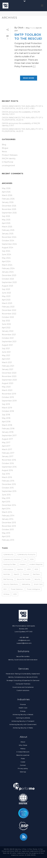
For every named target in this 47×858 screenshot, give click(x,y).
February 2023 (8, 307)
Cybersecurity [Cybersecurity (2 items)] (8, 554)
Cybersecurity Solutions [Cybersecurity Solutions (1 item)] (11, 559)
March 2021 (7, 362)
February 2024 (8, 268)
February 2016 (8, 481)
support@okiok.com (24, 643)
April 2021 (6, 359)
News (4, 151)
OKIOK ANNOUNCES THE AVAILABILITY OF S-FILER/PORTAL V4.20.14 (22, 118)
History (22, 748)
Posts (23, 758)
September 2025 (9, 213)
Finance (23, 704)
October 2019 (8, 397)
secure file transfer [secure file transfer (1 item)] (24, 579)
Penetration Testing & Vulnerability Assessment (23, 674)
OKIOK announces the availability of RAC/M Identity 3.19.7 (21, 124)
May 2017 (6, 442)
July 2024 (6, 251)
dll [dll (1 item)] (25, 559)
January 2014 (7, 519)
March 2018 (7, 425)
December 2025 (9, 206)
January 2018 (7, 432)
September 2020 (9, 380)
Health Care (23, 708)
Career (23, 762)
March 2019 (7, 408)
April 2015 (6, 502)
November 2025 (9, 209)
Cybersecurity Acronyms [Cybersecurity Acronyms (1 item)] (26, 554)
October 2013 (8, 529)
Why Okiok (23, 745)
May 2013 (6, 533)
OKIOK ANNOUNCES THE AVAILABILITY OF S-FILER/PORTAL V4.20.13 (22, 130)
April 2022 (6, 327)
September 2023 (9, 282)
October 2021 (8, 338)
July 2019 (6, 404)
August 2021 (7, 345)
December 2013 (9, 522)
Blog (27, 28)
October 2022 (8, 317)
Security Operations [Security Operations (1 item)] (10, 584)
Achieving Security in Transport (23, 721)
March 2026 (7, 195)
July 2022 (6, 321)
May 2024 (6, 258)
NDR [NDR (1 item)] (36, 569)
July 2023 (6, 289)
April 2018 (6, 421)
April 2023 (6, 300)
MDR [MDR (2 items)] (29, 569)
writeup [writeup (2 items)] (6, 594)
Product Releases (9, 155)
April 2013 (6, 536)
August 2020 (7, 383)
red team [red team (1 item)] (36, 574)
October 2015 (8, 488)
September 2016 (9, 467)
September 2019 (9, 401)
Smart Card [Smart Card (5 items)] (38, 584)
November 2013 (9, 526)
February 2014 (8, 515)
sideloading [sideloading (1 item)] (26, 584)
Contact (23, 765)
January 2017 (7, 456)
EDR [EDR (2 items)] (32, 559)
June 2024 (6, 254)
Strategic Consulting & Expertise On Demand (23, 680)
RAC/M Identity (9, 158)
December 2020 (9, 373)
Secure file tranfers (22, 656)
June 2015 (6, 495)
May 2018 (6, 418)
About (23, 742)
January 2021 (7, 369)
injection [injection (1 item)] (20, 569)
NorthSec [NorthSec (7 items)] (6, 574)
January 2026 (7, 202)
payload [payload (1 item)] (26, 574)
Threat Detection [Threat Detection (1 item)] (17, 589)
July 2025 (6, 216)
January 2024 (8, 272)
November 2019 (9, 394)
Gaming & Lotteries (23, 718)
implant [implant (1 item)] (23, 564)
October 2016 (8, 463)
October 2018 (8, 411)
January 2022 (7, 331)
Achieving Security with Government (22, 724)
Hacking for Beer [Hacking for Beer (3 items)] (9, 564)
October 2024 (8, 240)
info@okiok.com (24, 640)
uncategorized (8, 165)
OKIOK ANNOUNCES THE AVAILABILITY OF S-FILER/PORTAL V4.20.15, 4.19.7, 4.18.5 (22, 107)
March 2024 (7, 265)
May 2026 (6, 188)
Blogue (5, 148)
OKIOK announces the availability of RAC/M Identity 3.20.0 (21, 113)
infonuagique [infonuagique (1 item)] (8, 569)
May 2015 (6, 498)
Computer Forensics (23, 684)
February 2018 (8, 428)
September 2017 (9, 435)
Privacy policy (23, 768)
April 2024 (6, 261)
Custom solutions (23, 690)
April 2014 (6, 509)
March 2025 (7, 227)
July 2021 (6, 348)
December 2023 (9, 275)
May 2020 (6, 387)
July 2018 (6, 415)
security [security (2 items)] (37, 579)
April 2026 (6, 192)
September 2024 (9, 244)
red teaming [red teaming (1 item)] (8, 579)
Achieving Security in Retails (23, 714)
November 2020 (9, 376)
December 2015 (9, 484)
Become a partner (22, 755)
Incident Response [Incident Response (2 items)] (35, 564)
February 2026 (8, 199)
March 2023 (7, 303)
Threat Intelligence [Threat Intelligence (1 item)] (33, 589)
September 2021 (9, 341)
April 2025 (6, 223)
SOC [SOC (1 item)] (5, 589)
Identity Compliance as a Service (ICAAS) (22, 677)
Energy (23, 711)
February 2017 (8, 453)
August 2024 (7, 247)
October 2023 (8, 279)
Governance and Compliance (22, 687)
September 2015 (9, 491)
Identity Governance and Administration (22, 660)
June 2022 (6, 324)
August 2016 (7, 470)
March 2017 (7, 449)
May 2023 (6, 296)
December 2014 (9, 505)
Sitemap (23, 772)
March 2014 (7, 512)
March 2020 (7, 390)
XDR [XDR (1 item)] (15, 594)
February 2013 (8, 540)
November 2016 (9, 460)
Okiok (20, 27)
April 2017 (6, 446)
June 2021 (6, 352)
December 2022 (9, 310)
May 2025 (6, 220)
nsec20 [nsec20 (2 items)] (16, 574)
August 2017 (7, 439)
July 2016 (6, 474)
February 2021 (8, 366)
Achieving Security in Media (23, 728)
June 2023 (6, 293)
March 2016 (7, 477)
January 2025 (7, 233)
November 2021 (9, 334)
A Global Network (22, 752)
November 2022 (9, 314)
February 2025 (8, 230)
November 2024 (9, 237)
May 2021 (6, 355)
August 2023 (7, 286)
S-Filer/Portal (7, 162)
